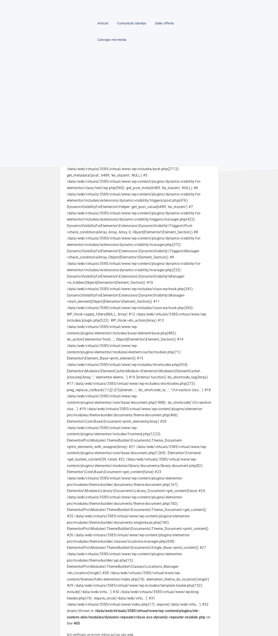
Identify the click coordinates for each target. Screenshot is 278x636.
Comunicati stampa (131, 23)
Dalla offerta (164, 23)
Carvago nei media (111, 40)
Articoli (102, 23)
